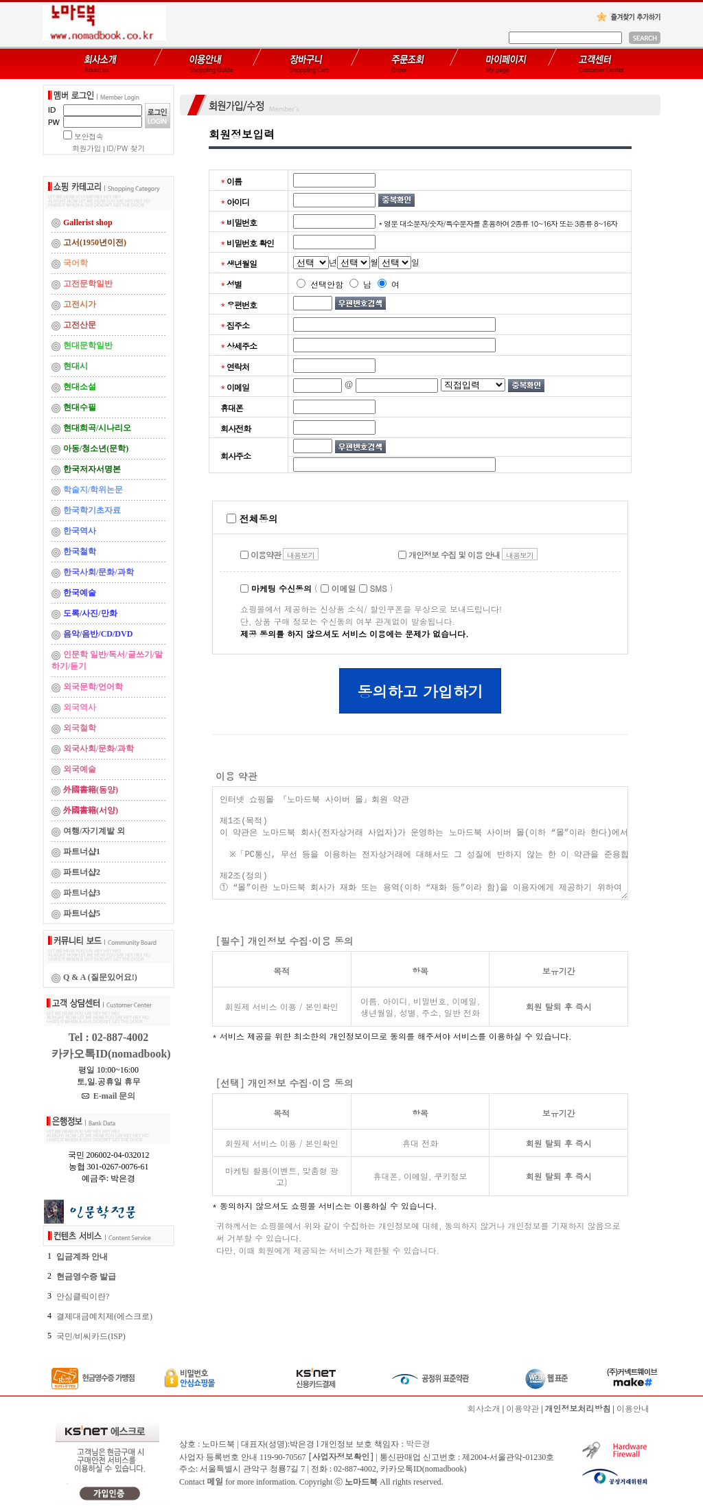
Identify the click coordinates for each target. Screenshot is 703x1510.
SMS (373, 588)
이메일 (338, 588)
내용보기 (300, 555)
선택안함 (320, 284)
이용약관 (260, 554)
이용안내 (632, 1408)
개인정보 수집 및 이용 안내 (449, 554)
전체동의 (252, 518)
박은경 (418, 1443)
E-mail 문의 (109, 1096)
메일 (215, 1481)
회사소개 (484, 1408)
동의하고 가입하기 (420, 691)
